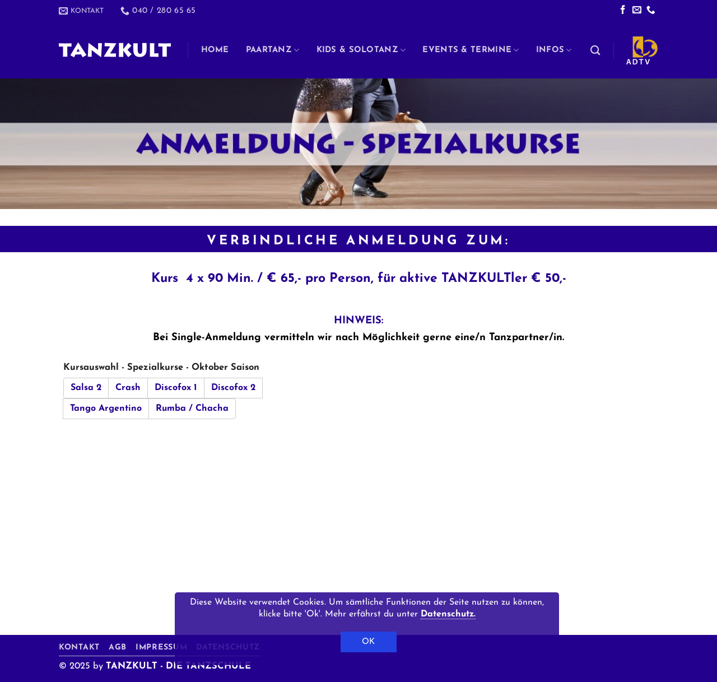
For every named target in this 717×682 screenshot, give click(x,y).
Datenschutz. (448, 614)
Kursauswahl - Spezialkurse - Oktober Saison (161, 367)
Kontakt (79, 647)
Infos (554, 50)
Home (215, 50)
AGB (118, 647)
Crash (128, 387)
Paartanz (273, 50)
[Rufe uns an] (650, 10)
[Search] (595, 50)
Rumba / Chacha (192, 408)
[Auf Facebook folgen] (622, 10)
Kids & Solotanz (361, 50)
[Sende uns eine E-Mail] (636, 10)
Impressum (161, 647)
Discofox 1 (176, 387)
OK (368, 642)
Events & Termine (470, 50)
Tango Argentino (106, 408)
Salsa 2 (86, 387)
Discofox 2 (233, 387)
